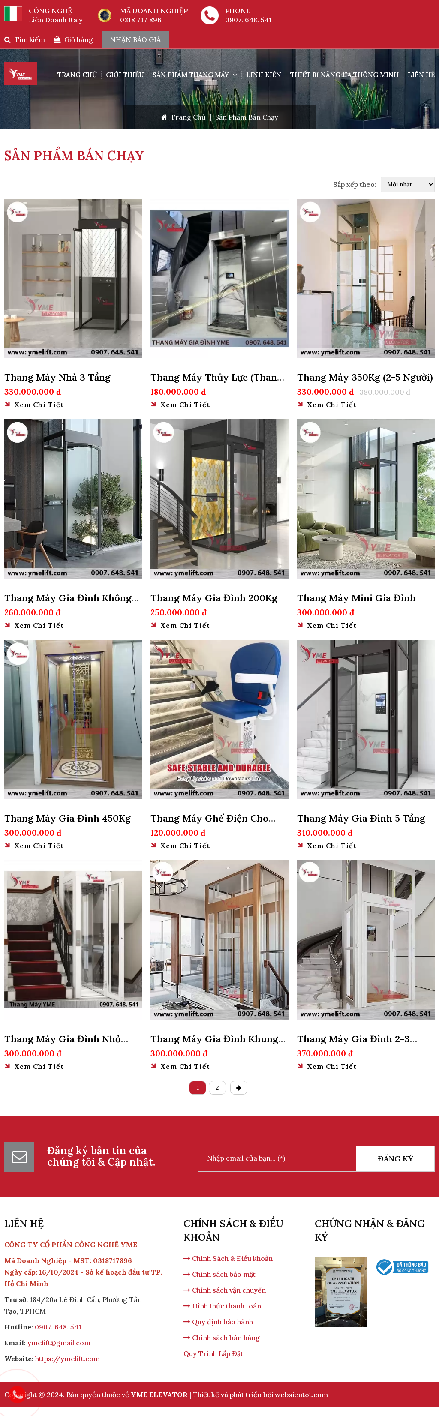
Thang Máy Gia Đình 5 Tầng (361, 818)
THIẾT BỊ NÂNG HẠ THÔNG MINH (344, 75)
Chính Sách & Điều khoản (228, 1258)
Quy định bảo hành (218, 1321)
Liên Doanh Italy (56, 19)
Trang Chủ (77, 75)
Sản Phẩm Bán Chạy (246, 117)
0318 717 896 (141, 19)
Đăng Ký (395, 1159)
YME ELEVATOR (159, 1394)
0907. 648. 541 (248, 19)
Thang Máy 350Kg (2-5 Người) (365, 377)
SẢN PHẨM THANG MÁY (195, 75)
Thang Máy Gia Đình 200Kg (213, 598)
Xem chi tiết (34, 404)
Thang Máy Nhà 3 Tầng (57, 377)
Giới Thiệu (125, 75)
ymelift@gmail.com (58, 1342)
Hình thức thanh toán (222, 1306)
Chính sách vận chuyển (224, 1290)
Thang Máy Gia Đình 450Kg (67, 818)
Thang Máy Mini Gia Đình (356, 598)
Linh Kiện (263, 75)
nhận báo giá (135, 39)
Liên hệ (421, 75)
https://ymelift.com (67, 1358)
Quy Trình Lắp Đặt (213, 1353)
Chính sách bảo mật (219, 1274)
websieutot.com (301, 1394)
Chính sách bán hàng (221, 1337)
